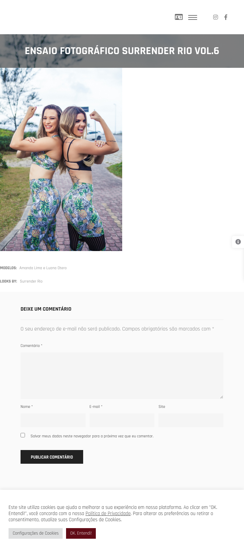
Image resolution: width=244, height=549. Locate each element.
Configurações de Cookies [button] (36, 533)
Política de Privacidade (108, 513)
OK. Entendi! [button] (81, 533)
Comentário (31, 345)
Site (161, 406)
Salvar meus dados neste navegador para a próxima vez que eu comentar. (91, 436)
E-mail (96, 406)
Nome (27, 406)
